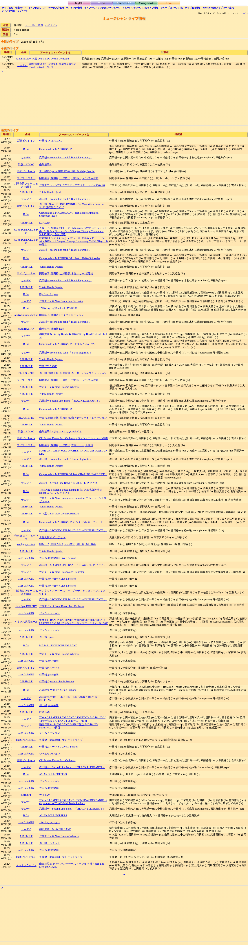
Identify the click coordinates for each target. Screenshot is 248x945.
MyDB (79, 3)
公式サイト (51, 25)
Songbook (146, 3)
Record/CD (124, 3)
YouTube (218, 7)
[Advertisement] (110, 99)
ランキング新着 (74, 7)
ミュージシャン (140, 7)
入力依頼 (56, 7)
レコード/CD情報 (34, 25)
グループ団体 (172, 7)
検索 (7, 7)
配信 (192, 7)
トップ (15, 11)
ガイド (20, 7)
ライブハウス (102, 7)
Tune (101, 3)
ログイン (244, 13)
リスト (37, 7)
